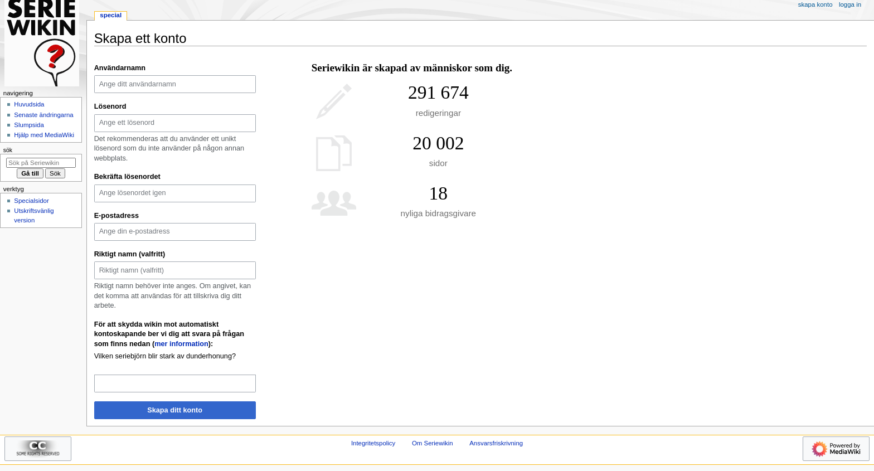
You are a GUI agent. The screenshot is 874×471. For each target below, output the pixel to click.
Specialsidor (31, 200)
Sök (7, 150)
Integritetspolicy (373, 443)
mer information (181, 344)
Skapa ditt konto (174, 410)
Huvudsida (29, 104)
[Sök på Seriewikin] (41, 163)
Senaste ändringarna (43, 114)
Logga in (850, 4)
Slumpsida (28, 125)
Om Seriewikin (432, 443)
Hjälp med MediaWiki (44, 135)
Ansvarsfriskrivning (496, 443)
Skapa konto (815, 4)
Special (111, 15)
